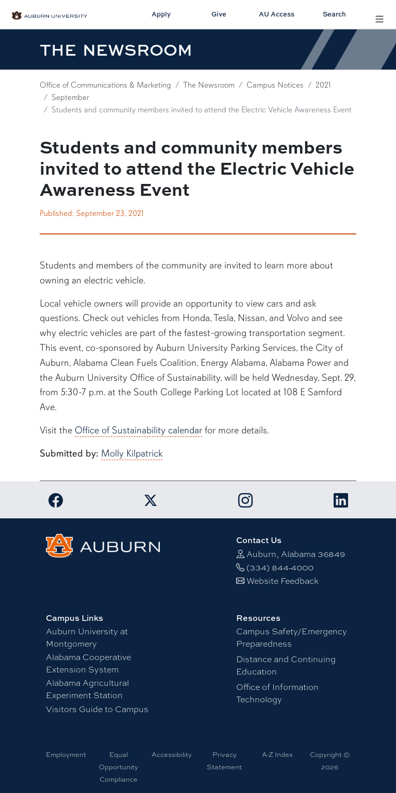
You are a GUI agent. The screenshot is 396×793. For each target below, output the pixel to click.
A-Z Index (277, 754)
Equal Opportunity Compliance (118, 767)
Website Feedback (282, 580)
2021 (323, 85)
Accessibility (172, 754)
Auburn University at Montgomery (87, 637)
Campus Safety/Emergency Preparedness (291, 637)
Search (334, 14)
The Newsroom (209, 85)
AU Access (276, 14)
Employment (66, 754)
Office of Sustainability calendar (138, 430)
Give (218, 14)
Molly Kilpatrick (131, 453)
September (70, 97)
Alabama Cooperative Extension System (88, 663)
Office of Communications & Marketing (105, 85)
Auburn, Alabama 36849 (295, 554)
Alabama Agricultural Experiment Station (87, 689)
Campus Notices (275, 85)
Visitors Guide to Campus (97, 709)
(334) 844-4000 (280, 567)
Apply (161, 14)
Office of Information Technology (277, 693)
